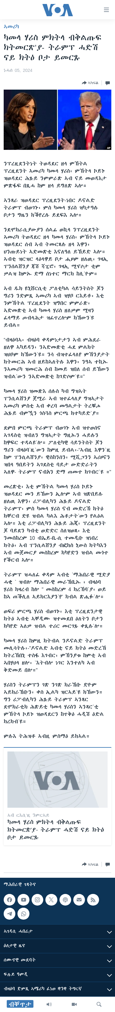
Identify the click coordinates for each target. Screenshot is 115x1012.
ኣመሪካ (11, 27)
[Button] (90, 83)
